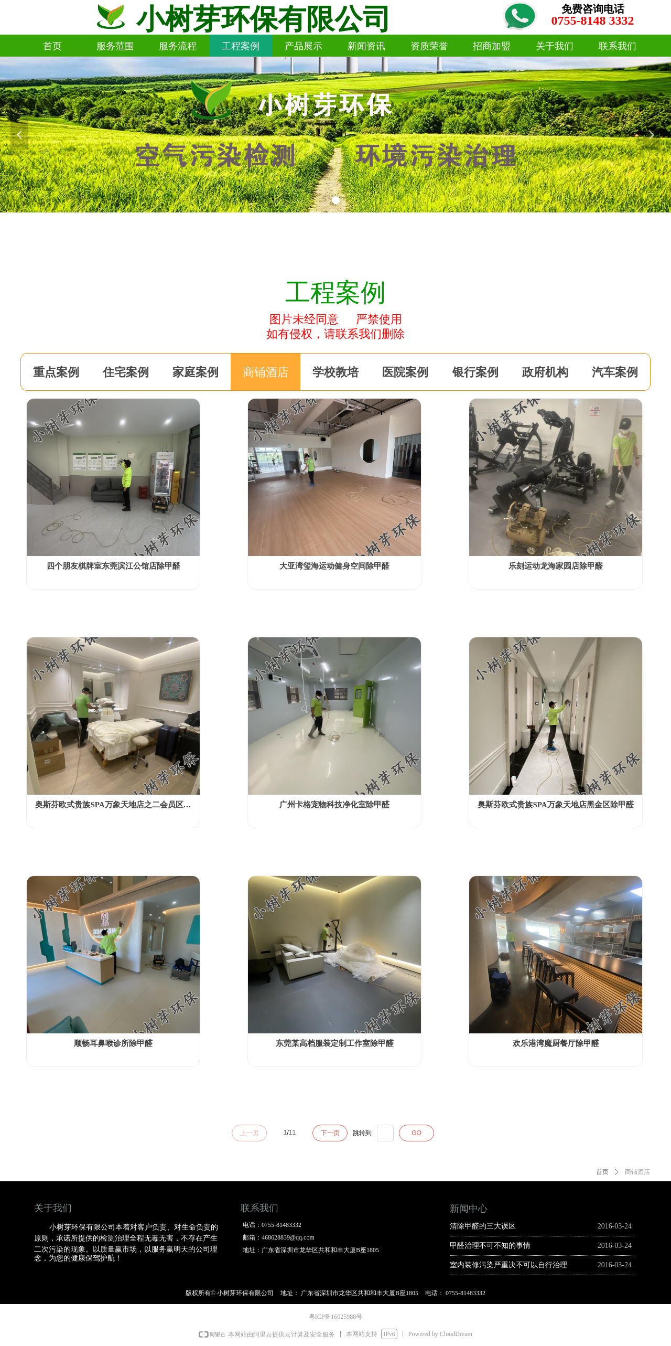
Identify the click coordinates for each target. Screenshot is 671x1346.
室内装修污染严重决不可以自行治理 (508, 1265)
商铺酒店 (637, 1172)
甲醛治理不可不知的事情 (490, 1245)
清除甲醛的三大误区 (483, 1226)
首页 (602, 1172)
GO (416, 1133)
